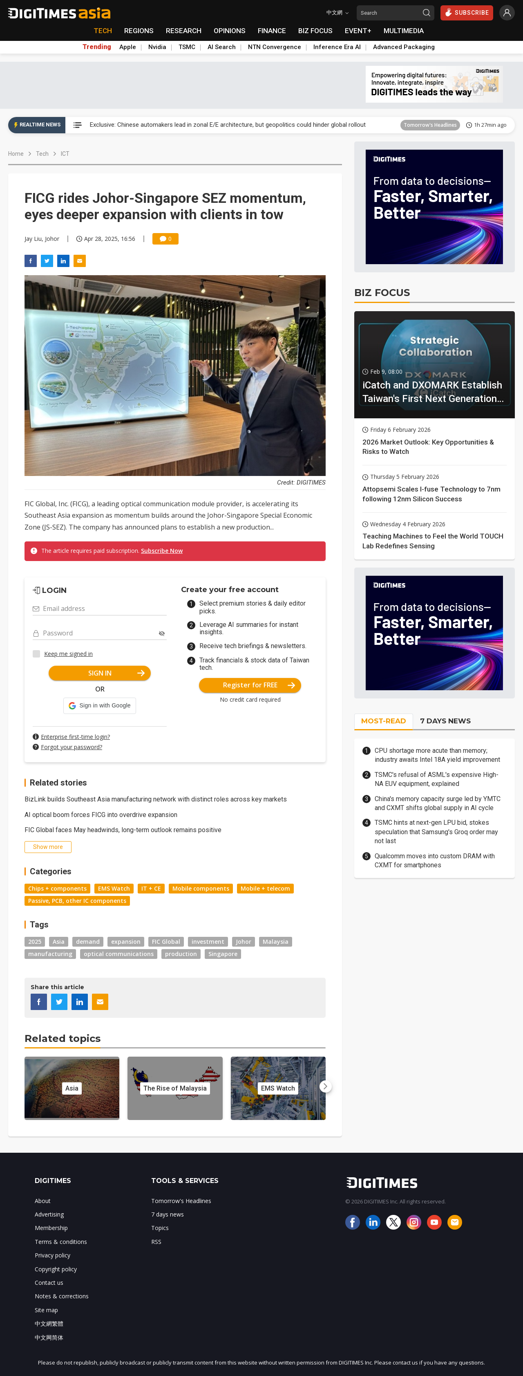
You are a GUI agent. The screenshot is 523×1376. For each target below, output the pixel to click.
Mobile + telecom (265, 888)
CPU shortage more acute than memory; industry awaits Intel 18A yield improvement (437, 755)
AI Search (222, 47)
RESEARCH (183, 31)
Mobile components (200, 888)
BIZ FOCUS (315, 31)
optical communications (119, 954)
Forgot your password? (71, 747)
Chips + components (57, 888)
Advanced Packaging (404, 47)
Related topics (63, 1038)
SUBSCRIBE (467, 12)
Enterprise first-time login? (75, 737)
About (43, 1201)
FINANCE (272, 31)
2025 (34, 941)
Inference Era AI (337, 47)
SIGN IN (116, 673)
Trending (97, 47)
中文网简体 (49, 1337)
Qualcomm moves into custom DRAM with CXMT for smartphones (435, 860)
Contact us (49, 1282)
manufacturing (50, 954)
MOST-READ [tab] (383, 721)
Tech (42, 153)
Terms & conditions (61, 1242)
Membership (51, 1228)
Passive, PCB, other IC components (77, 901)
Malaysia (275, 941)
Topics (160, 1228)
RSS (156, 1242)
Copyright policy (56, 1269)
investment (208, 941)
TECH (103, 31)
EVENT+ (358, 31)
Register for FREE (259, 684)
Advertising (49, 1214)
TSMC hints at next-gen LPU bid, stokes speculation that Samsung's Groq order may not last (436, 832)
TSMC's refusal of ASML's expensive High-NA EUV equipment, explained (436, 779)
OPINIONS (230, 31)
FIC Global (166, 941)
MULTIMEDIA (404, 31)
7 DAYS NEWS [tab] (445, 721)
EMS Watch (114, 888)
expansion (126, 941)
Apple (127, 47)
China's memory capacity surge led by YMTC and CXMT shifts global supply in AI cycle (438, 803)
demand (88, 941)
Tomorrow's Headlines (430, 124)
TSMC (187, 47)
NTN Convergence (274, 47)
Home (16, 153)
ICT (65, 153)
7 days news (167, 1214)
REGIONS (139, 31)
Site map (46, 1310)
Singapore (222, 954)
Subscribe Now (162, 550)
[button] (99, 706)
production (181, 954)
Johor (243, 941)
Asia (59, 941)
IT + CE (151, 888)
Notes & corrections (62, 1296)
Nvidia (157, 47)
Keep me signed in (68, 654)
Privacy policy (52, 1255)
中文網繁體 (49, 1323)
